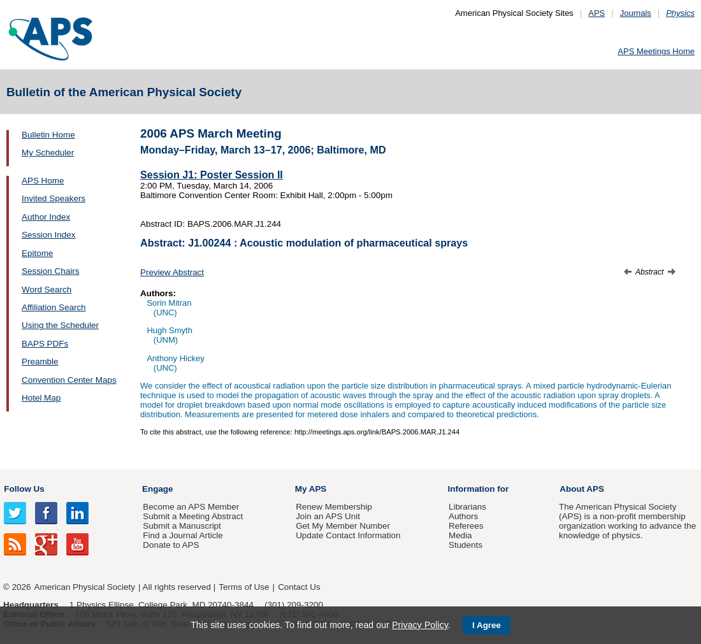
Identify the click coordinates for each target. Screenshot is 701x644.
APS (596, 13)
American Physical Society (84, 587)
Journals (635, 13)
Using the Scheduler (60, 325)
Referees (466, 526)
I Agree (486, 625)
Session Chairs (50, 271)
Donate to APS (171, 545)
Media (460, 535)
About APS (582, 489)
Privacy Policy (420, 625)
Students (465, 545)
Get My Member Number (343, 526)
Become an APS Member (191, 507)
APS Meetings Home (656, 51)
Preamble (40, 361)
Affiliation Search (54, 307)
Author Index (46, 217)
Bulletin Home (48, 135)
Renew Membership (334, 507)
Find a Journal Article (182, 535)
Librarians (467, 507)
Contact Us (299, 587)
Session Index (48, 235)
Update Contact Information (348, 535)
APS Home (43, 180)
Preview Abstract (172, 272)
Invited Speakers (53, 198)
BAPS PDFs (45, 343)
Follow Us (24, 489)
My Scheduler (48, 152)
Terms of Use (244, 587)
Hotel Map (41, 398)
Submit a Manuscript (181, 526)
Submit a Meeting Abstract (193, 516)
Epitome (37, 253)
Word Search (46, 289)
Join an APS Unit (328, 516)
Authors (463, 516)
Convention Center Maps (69, 380)
